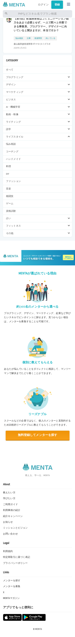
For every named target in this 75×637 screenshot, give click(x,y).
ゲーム (9, 203)
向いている (50, 38)
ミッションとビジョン (15, 528)
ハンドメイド (13, 159)
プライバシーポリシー (15, 563)
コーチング (12, 151)
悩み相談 (11, 144)
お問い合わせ (10, 534)
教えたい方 (9, 492)
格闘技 (9, 196)
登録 (57, 4)
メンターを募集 (11, 586)
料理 (8, 166)
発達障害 (38, 38)
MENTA (38, 629)
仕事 (29, 38)
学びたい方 (9, 498)
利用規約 (8, 551)
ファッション (13, 181)
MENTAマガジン (11, 598)
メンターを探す (11, 580)
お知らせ (8, 522)
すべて (9, 69)
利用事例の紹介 (11, 510)
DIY (7, 174)
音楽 (8, 188)
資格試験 (11, 211)
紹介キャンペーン (13, 516)
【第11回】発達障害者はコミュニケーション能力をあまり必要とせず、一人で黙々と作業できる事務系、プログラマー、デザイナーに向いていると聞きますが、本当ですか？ (41, 24)
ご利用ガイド (10, 504)
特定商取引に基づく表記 (16, 557)
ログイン (43, 4)
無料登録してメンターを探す (37, 435)
